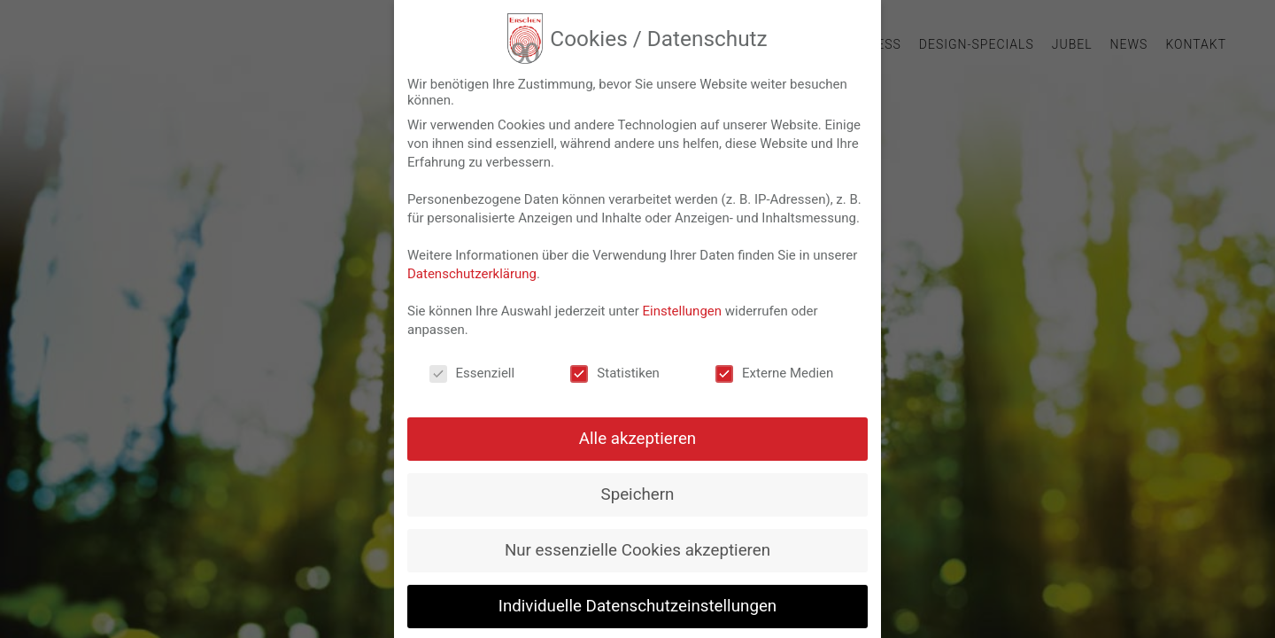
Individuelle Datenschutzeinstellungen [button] (637, 607)
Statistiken (615, 373)
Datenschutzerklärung (472, 275)
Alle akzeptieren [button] (637, 439)
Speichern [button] (638, 495)
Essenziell (472, 373)
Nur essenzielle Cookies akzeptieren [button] (637, 551)
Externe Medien (774, 373)
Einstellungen (682, 312)
